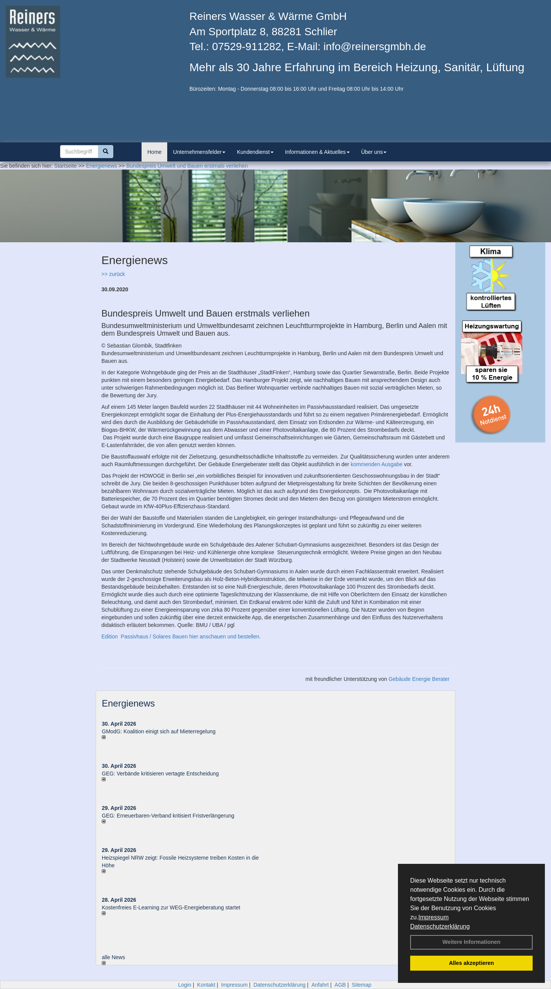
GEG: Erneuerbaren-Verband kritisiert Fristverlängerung (169, 816)
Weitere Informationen (471, 942)
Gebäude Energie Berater (419, 679)
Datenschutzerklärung (440, 926)
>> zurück (113, 274)
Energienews (128, 703)
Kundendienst (255, 152)
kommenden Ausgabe (376, 464)
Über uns (374, 152)
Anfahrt (320, 985)
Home (154, 152)
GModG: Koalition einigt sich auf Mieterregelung (158, 731)
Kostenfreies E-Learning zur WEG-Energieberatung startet (171, 907)
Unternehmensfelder (199, 152)
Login (184, 985)
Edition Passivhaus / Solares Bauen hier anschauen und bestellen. (181, 636)
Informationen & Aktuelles (317, 152)
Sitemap (361, 985)
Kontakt (206, 985)
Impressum (433, 917)
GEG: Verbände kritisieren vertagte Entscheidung (160, 773)
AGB (340, 985)
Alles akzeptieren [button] (471, 963)
